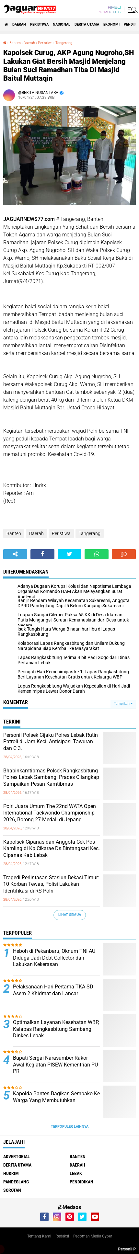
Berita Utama (87, 24)
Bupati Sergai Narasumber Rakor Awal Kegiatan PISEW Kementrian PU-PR (56, 1065)
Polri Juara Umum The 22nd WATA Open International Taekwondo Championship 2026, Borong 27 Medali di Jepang (49, 813)
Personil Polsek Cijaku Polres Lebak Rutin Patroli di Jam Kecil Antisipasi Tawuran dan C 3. (50, 742)
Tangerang (89, 533)
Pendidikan (81, 1181)
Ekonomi (111, 24)
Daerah (19, 24)
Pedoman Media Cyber (92, 1236)
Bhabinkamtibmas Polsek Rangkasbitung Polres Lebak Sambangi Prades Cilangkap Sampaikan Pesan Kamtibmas (51, 777)
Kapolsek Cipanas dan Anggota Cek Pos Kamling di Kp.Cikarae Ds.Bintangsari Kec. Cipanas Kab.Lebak (51, 849)
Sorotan (12, 1190)
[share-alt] (15, 554)
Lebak (76, 1173)
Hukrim (11, 1173)
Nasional (61, 24)
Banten (13, 533)
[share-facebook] (42, 554)
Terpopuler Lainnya (69, 1126)
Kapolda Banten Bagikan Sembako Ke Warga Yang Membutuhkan (56, 1096)
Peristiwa (39, 24)
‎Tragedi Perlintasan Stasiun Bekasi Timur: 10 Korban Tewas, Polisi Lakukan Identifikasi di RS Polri (51, 884)
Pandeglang (16, 1181)
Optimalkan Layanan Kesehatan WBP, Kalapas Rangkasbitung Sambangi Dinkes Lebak (56, 1029)
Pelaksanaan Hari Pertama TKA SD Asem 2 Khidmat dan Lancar (53, 990)
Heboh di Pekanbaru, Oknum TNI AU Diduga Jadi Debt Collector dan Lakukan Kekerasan (54, 958)
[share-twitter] (70, 554)
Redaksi (62, 1236)
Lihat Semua (69, 915)
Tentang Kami (39, 1236)
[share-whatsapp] (97, 554)
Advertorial (16, 1156)
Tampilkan (123, 703)
